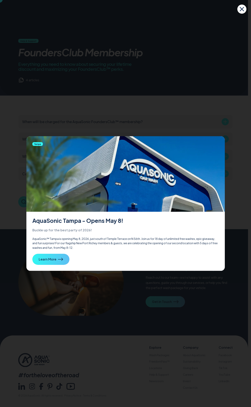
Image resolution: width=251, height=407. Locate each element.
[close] (241, 9)
